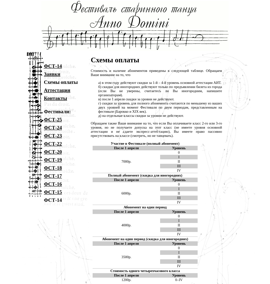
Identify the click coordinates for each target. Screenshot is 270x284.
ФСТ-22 (53, 144)
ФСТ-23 (53, 136)
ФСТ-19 (53, 160)
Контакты (55, 98)
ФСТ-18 (53, 168)
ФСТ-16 (53, 184)
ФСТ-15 (53, 192)
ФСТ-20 (53, 152)
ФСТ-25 (53, 119)
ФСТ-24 (53, 127)
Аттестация (57, 90)
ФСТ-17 (53, 176)
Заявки (52, 74)
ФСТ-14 (53, 66)
